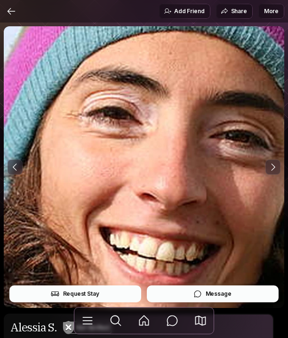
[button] (200, 320)
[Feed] (144, 320)
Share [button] (234, 11)
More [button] (271, 11)
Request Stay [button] (75, 294)
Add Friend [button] (184, 11)
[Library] (87, 320)
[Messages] (172, 320)
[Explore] (116, 320)
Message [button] (212, 294)
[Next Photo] (272, 167)
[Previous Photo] (15, 167)
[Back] (11, 11)
